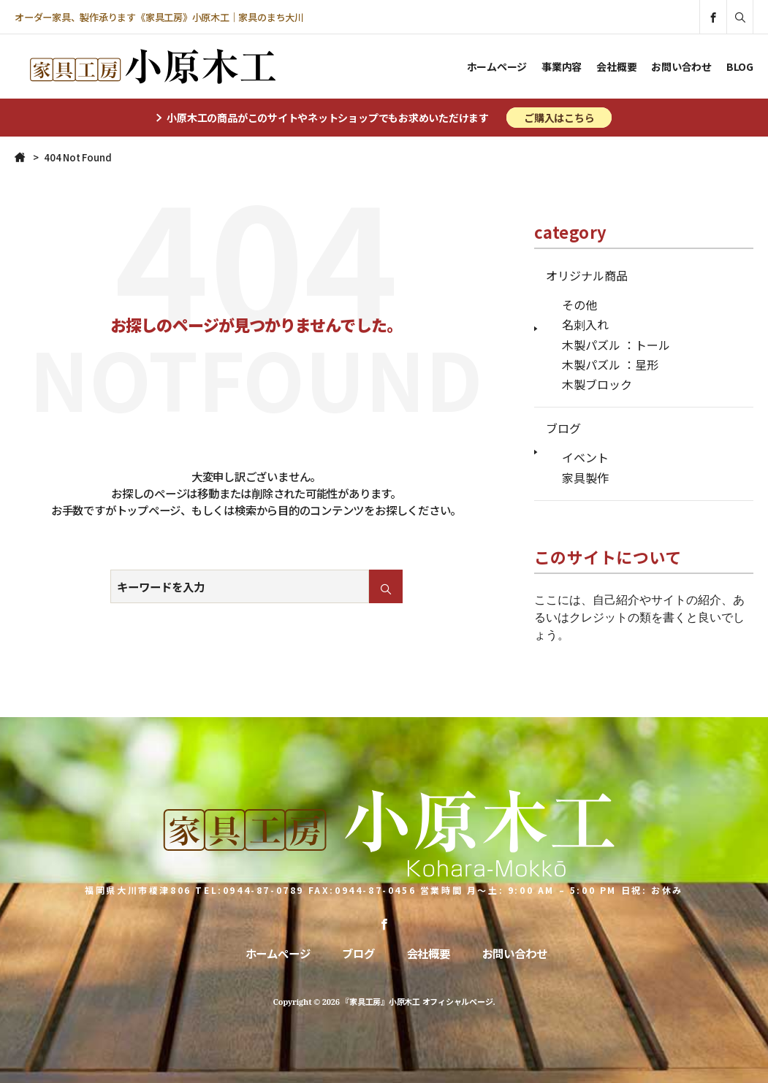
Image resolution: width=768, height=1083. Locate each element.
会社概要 (616, 66)
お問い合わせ (681, 66)
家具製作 (585, 477)
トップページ (148, 510)
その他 (579, 304)
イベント (585, 457)
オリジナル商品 (587, 275)
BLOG (739, 66)
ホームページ (497, 66)
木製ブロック (597, 384)
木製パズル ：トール (616, 344)
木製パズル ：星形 (610, 364)
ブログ (563, 428)
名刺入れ (585, 324)
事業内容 (561, 66)
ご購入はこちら (559, 117)
